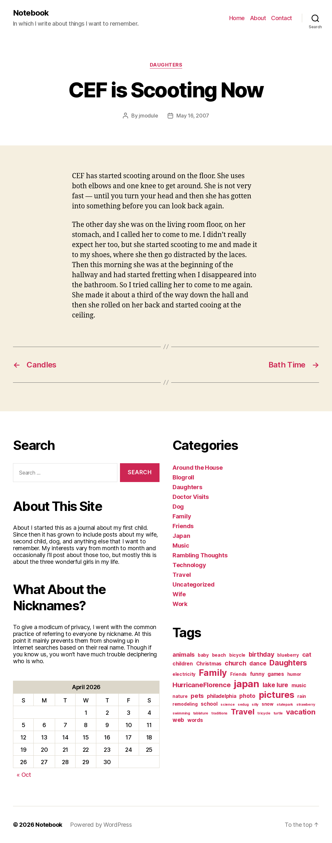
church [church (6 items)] (235, 663)
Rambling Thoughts (199, 555)
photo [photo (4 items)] (247, 695)
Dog (178, 506)
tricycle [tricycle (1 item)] (263, 713)
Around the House (197, 467)
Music (180, 545)
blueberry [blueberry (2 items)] (288, 655)
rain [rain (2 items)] (301, 696)
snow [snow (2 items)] (268, 704)
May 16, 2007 (192, 115)
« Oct (24, 774)
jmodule (148, 115)
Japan (181, 535)
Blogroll (183, 477)
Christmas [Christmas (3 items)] (209, 664)
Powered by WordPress (101, 824)
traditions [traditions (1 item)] (219, 713)
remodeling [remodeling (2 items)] (184, 704)
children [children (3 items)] (182, 664)
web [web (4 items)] (178, 719)
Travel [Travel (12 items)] (242, 711)
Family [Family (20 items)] (213, 672)
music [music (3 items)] (298, 685)
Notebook (31, 13)
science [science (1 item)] (227, 704)
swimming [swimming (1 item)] (181, 713)
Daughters (166, 65)
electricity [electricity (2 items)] (184, 674)
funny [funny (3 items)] (257, 674)
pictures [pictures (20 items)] (276, 694)
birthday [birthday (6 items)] (261, 654)
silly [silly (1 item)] (255, 704)
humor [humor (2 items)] (294, 674)
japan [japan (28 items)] (246, 683)
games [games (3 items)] (275, 674)
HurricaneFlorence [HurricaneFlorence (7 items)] (201, 685)
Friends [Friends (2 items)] (238, 674)
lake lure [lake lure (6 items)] (276, 685)
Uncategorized (193, 584)
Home (237, 18)
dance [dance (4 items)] (258, 663)
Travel (181, 574)
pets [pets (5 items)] (197, 695)
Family (181, 516)
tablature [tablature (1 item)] (200, 713)
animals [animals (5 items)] (183, 654)
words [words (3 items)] (195, 720)
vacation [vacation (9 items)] (300, 712)
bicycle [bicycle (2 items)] (237, 655)
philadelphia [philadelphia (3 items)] (221, 696)
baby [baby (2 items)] (203, 655)
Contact (281, 18)
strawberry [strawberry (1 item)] (305, 704)
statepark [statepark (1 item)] (285, 704)
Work (179, 604)
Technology (189, 565)
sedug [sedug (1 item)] (243, 704)
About (258, 18)
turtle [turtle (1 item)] (278, 713)
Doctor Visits (190, 496)
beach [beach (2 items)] (219, 655)
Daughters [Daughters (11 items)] (288, 662)
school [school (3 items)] (209, 704)
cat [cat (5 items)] (306, 654)
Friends (183, 526)
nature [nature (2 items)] (179, 696)
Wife (179, 594)
